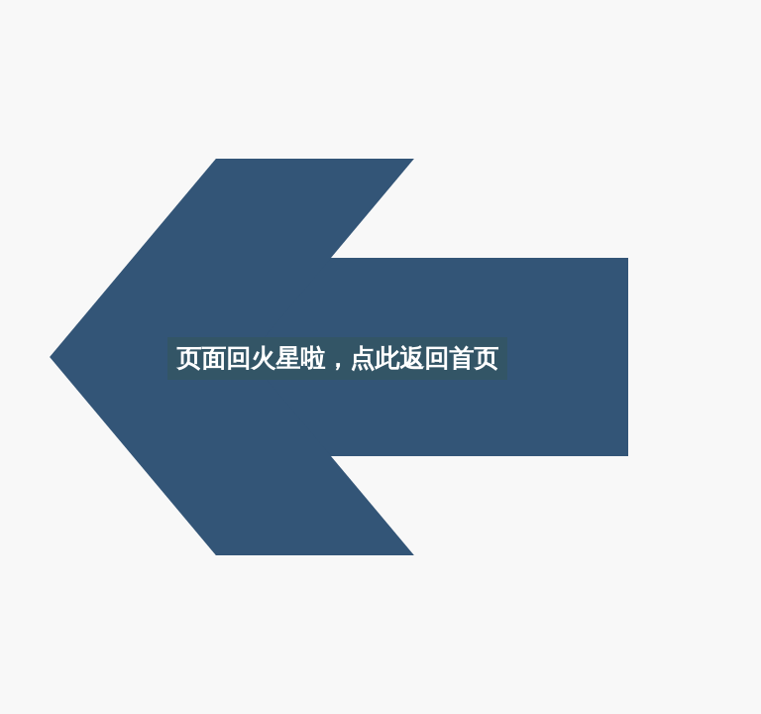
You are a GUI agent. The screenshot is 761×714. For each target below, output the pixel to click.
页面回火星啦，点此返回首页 (337, 358)
